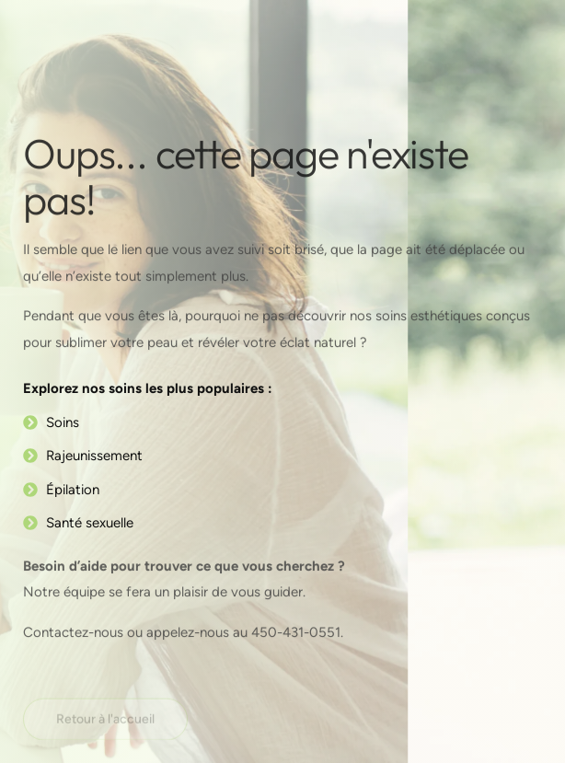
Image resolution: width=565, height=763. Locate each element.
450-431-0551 (295, 633)
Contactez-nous (75, 633)
